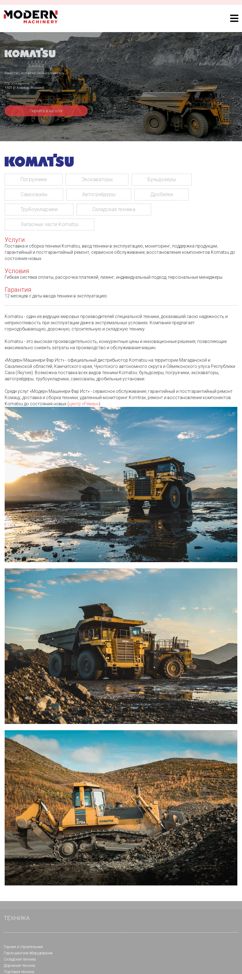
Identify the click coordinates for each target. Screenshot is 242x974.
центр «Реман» (84, 403)
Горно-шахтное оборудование (28, 953)
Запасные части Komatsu (49, 224)
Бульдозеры (161, 179)
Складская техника (113, 209)
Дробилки (161, 194)
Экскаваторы (97, 179)
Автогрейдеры (98, 194)
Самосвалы (34, 194)
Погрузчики (34, 179)
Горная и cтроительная (23, 947)
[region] (121, 86)
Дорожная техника (19, 965)
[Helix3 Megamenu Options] (234, 18)
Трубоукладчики (39, 209)
